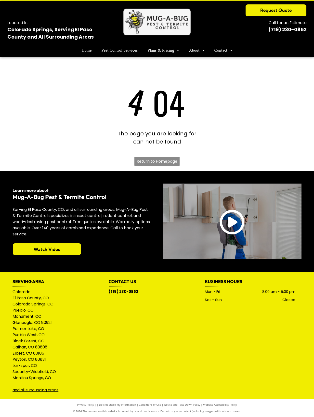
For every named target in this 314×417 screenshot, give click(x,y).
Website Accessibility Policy (220, 404)
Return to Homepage (157, 161)
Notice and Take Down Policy (182, 404)
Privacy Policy (85, 404)
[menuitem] (87, 50)
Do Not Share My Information (117, 404)
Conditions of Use (150, 404)
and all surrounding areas (35, 389)
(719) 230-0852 (287, 29)
